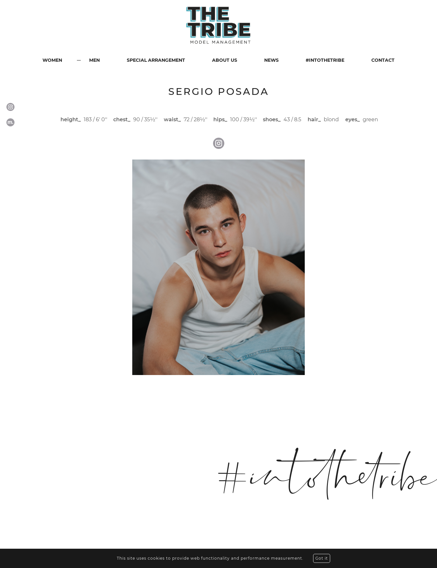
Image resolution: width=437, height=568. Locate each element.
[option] (218, 267)
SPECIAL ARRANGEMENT (156, 60)
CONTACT (383, 60)
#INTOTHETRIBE (325, 60)
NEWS (271, 60)
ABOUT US (224, 60)
